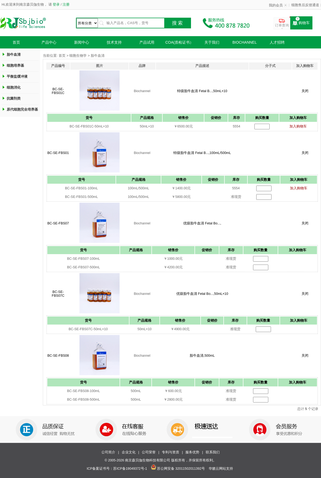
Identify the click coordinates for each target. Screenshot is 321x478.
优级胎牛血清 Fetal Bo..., (202, 223)
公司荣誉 (149, 452)
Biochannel (244, 42)
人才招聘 (277, 42)
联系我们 (213, 452)
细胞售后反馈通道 (305, 5)
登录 (56, 4)
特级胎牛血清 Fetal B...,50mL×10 (202, 91)
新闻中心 (81, 42)
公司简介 (108, 452)
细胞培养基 (15, 65)
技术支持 (114, 42)
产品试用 (146, 42)
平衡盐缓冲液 (17, 76)
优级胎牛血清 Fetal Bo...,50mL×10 (202, 294)
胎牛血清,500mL (202, 355)
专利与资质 (170, 452)
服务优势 (192, 452)
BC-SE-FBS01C (58, 91)
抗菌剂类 (14, 98)
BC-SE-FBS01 (58, 153)
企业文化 (129, 452)
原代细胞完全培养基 (22, 109)
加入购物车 (298, 126)
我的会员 (276, 5)
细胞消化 (14, 87)
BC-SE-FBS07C (58, 294)
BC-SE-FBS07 (58, 223)
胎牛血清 (14, 54)
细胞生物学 (78, 56)
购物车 (301, 23)
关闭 (304, 91)
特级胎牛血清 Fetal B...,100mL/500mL (202, 153)
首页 (16, 42)
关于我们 (211, 42)
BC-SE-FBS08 (58, 355)
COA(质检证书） (179, 42)
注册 (65, 4)
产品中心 (48, 42)
